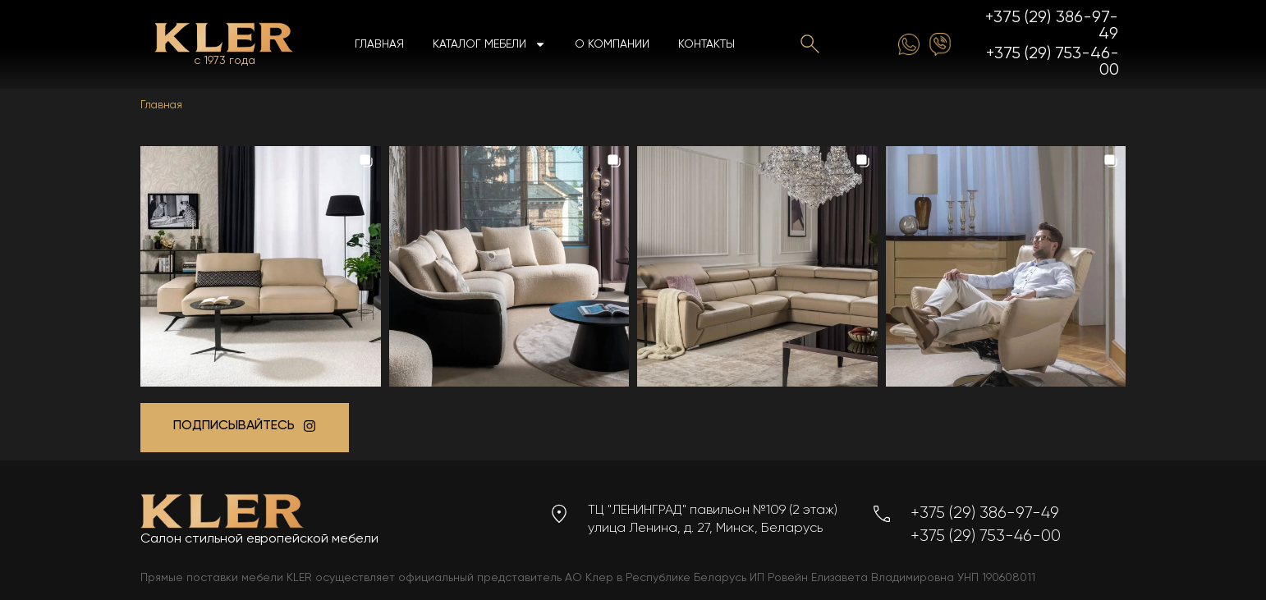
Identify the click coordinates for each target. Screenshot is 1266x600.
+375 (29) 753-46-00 (1052, 62)
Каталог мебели (489, 44)
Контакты (706, 44)
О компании (612, 44)
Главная (379, 44)
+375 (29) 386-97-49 (1052, 26)
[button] (260, 266)
